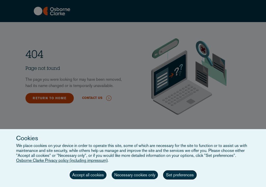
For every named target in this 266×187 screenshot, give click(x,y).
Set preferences (180, 174)
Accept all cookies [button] (88, 174)
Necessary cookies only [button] (134, 174)
